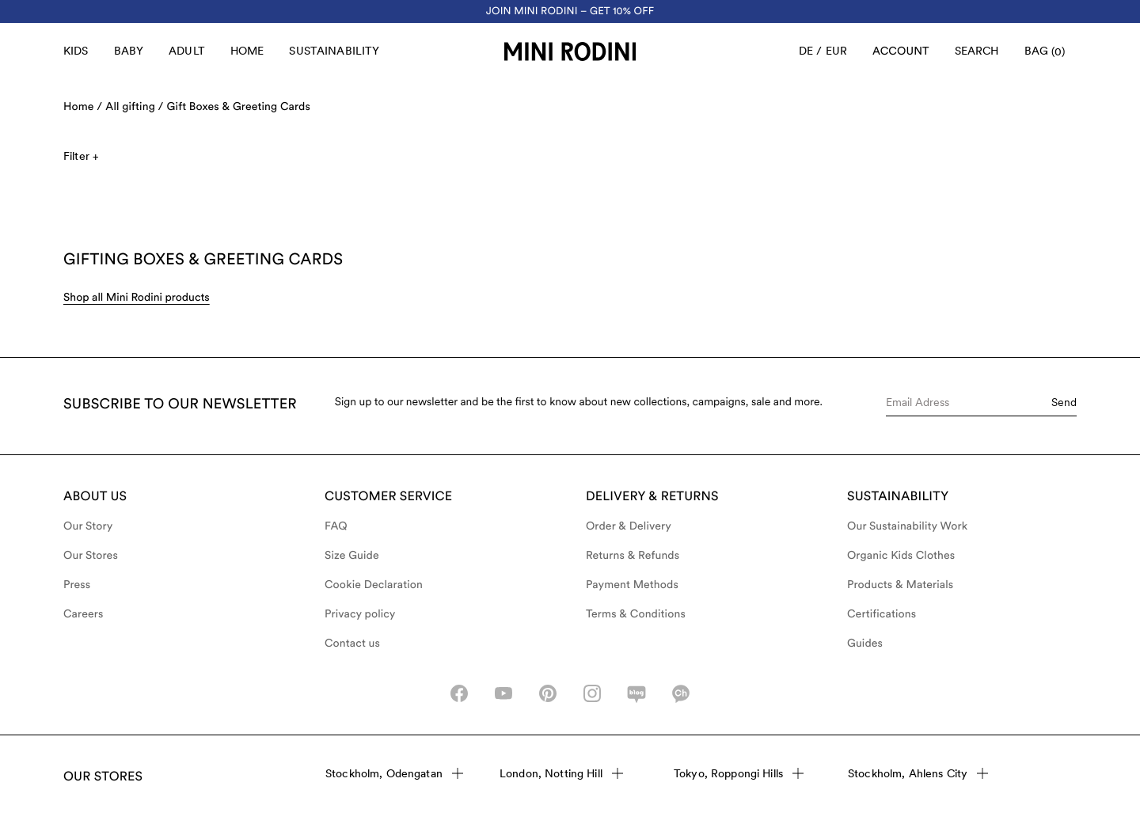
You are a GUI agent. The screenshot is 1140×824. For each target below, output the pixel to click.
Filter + (80, 156)
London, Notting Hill (561, 773)
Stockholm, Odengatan (394, 773)
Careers (83, 614)
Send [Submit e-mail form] (1064, 402)
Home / (82, 107)
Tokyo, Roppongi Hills (739, 773)
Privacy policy (360, 614)
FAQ (336, 526)
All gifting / (134, 107)
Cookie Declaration (374, 585)
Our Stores (90, 555)
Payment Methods (632, 585)
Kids (76, 50)
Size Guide (352, 555)
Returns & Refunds (632, 555)
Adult (187, 50)
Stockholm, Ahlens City (918, 773)
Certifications (881, 614)
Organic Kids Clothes (901, 555)
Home (247, 50)
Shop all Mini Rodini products (136, 297)
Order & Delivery (628, 526)
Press (76, 585)
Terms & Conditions (636, 614)
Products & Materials (900, 585)
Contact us (352, 643)
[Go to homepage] (570, 51)
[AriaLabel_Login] (900, 51)
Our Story (87, 526)
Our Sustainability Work (907, 526)
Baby (129, 50)
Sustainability (334, 50)
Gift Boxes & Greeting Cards (238, 107)
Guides (865, 643)
